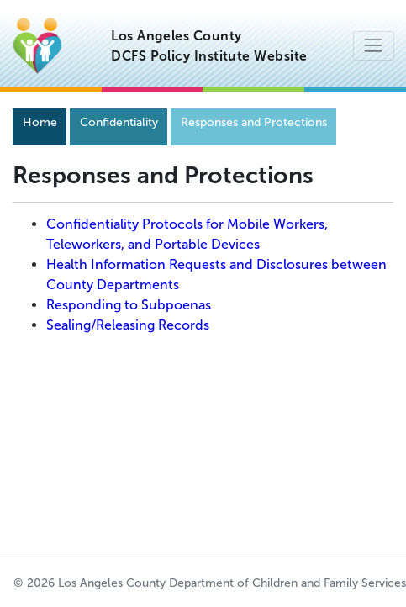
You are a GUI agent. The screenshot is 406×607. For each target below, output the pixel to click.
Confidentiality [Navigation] (119, 122)
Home (40, 122)
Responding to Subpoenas (128, 305)
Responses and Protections (254, 122)
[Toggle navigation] (373, 46)
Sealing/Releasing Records (127, 325)
